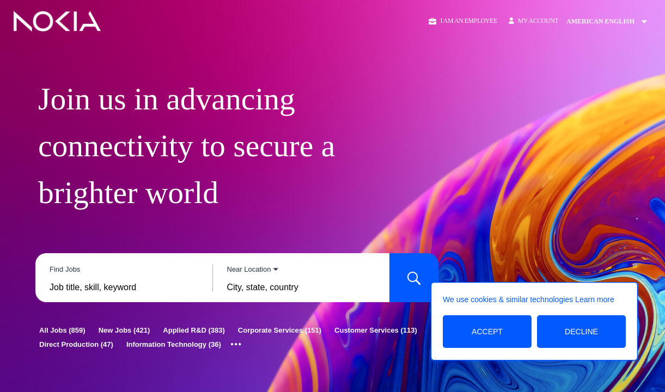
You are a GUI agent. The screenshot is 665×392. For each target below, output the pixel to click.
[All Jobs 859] (62, 330)
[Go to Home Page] (57, 21)
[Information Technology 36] (173, 344)
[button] (462, 21)
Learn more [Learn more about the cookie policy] (594, 299)
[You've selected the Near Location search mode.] (253, 269)
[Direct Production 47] (76, 344)
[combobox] (124, 287)
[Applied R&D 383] (193, 330)
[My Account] (533, 21)
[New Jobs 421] (124, 330)
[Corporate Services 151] (279, 330)
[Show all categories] (236, 345)
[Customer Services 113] (375, 330)
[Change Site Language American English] (610, 21)
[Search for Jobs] (413, 277)
